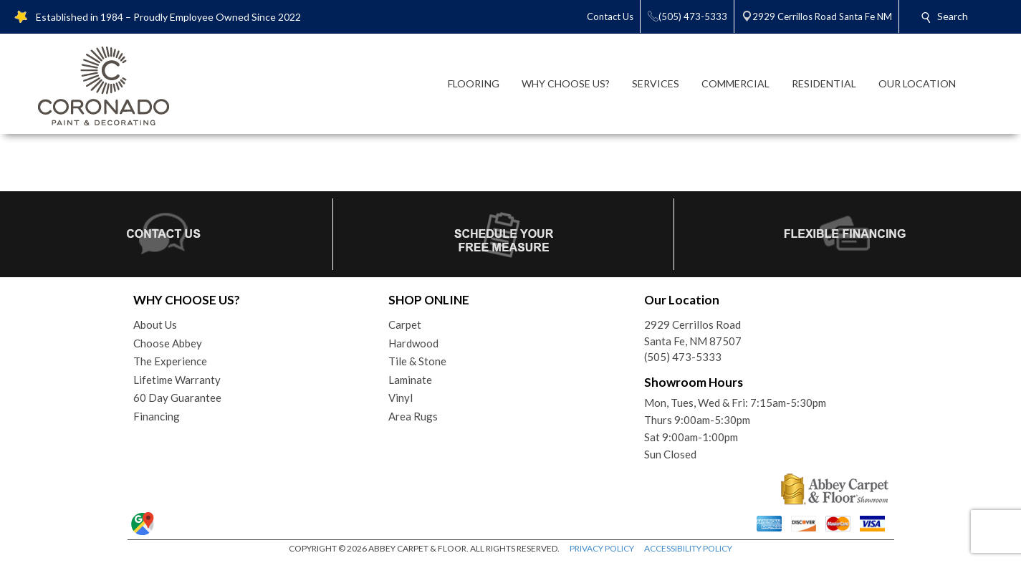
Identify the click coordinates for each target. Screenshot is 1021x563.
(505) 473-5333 (683, 356)
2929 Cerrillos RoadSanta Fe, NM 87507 (693, 332)
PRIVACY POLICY (602, 548)
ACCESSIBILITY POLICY (688, 548)
